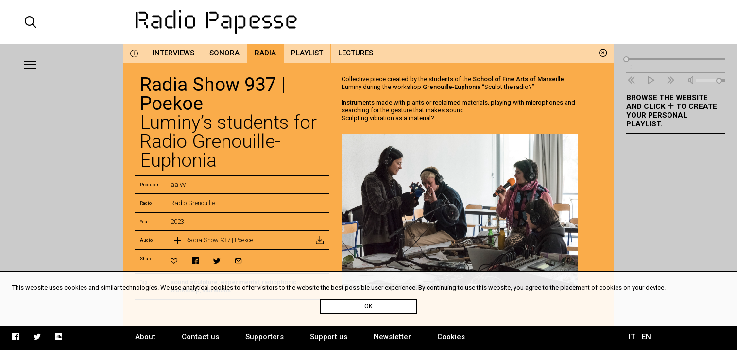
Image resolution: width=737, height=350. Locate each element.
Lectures (355, 53)
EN (646, 336)
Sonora (224, 53)
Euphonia (467, 86)
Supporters (264, 336)
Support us (328, 336)
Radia (265, 53)
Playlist (307, 53)
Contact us (200, 336)
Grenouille (437, 86)
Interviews (173, 53)
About (145, 336)
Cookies (451, 336)
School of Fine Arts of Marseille (518, 79)
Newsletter (392, 336)
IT (632, 336)
